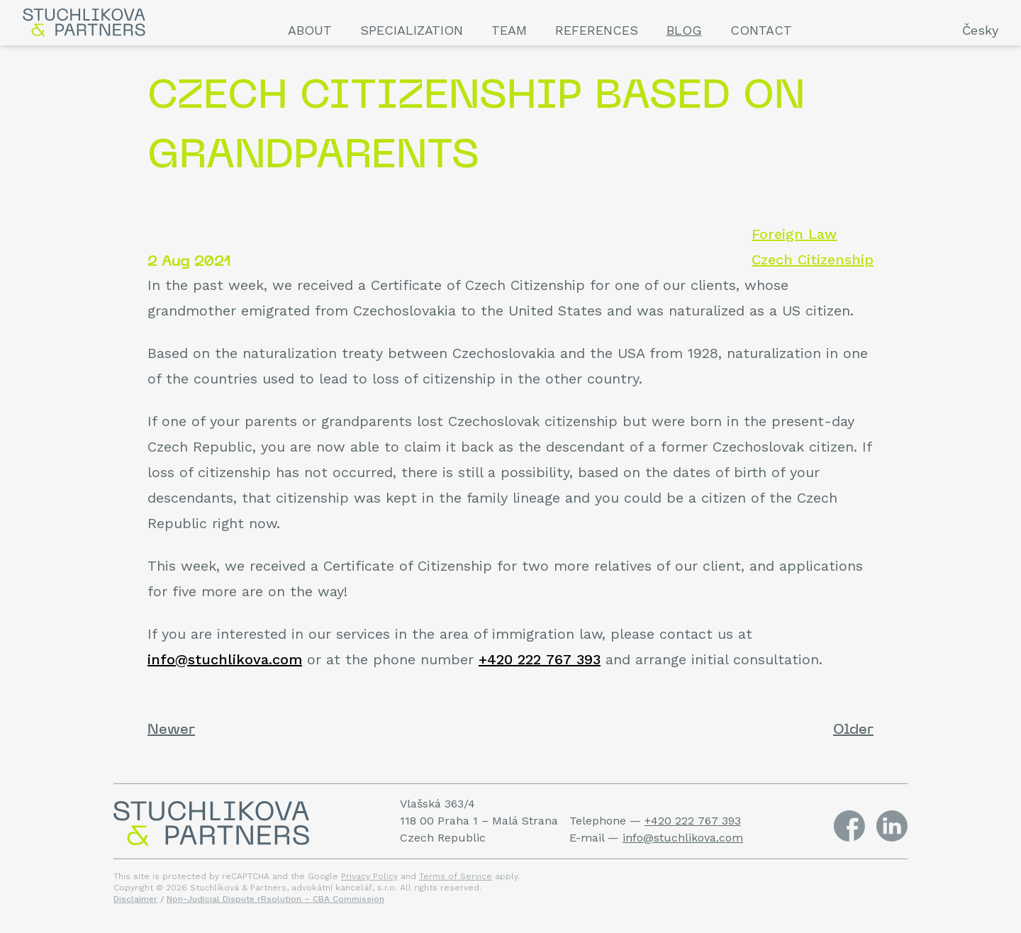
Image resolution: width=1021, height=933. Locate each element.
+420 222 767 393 (540, 659)
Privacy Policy (369, 876)
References (596, 30)
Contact (761, 30)
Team (509, 30)
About (310, 30)
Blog (684, 30)
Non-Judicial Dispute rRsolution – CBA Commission (275, 899)
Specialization (411, 30)
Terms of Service (455, 876)
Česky (980, 30)
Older (853, 730)
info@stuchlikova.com (224, 659)
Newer (171, 730)
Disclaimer (135, 899)
